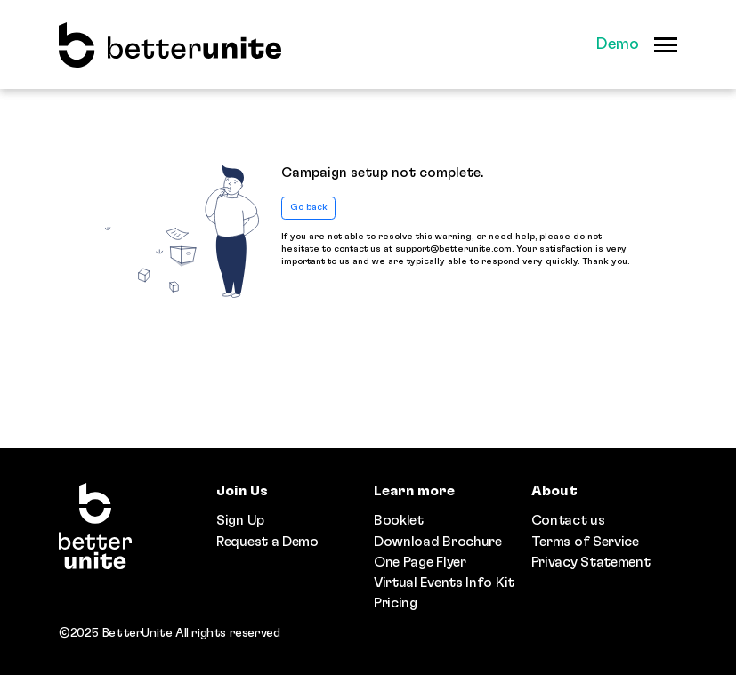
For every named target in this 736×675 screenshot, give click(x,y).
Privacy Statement (591, 562)
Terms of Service (585, 541)
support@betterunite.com (453, 249)
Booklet (399, 520)
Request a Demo (267, 541)
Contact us (568, 520)
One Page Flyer (420, 562)
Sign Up (240, 520)
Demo (617, 44)
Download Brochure (438, 541)
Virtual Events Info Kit (444, 582)
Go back (309, 207)
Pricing (395, 603)
